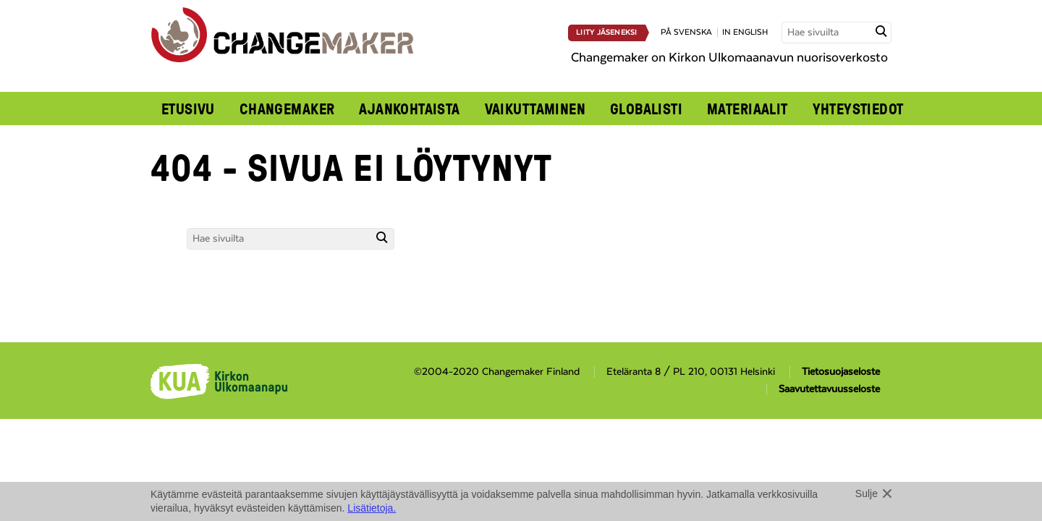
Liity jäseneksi (606, 32)
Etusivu (188, 108)
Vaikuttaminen (535, 108)
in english (745, 32)
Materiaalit (747, 108)
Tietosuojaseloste (841, 372)
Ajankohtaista (409, 108)
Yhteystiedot (858, 108)
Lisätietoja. (371, 508)
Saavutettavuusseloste (829, 389)
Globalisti (646, 108)
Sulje (866, 493)
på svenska (686, 32)
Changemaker (287, 108)
